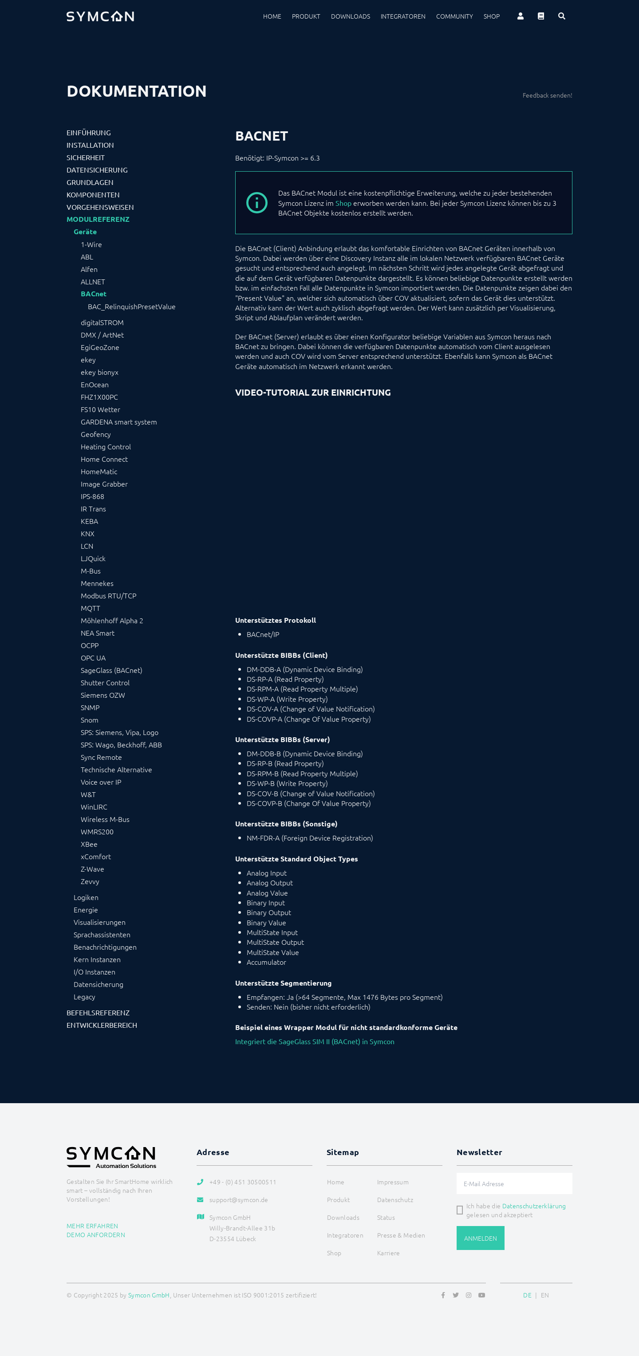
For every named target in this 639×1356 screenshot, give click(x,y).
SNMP (90, 707)
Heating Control (106, 446)
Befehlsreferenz (98, 1012)
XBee (89, 843)
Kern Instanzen (97, 959)
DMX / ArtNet (102, 334)
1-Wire (91, 244)
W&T (88, 794)
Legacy (84, 996)
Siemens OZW (103, 694)
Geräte (85, 231)
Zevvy (90, 880)
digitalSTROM (102, 322)
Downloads (350, 16)
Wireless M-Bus (105, 818)
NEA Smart (97, 632)
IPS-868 (92, 495)
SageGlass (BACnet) (111, 669)
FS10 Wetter (100, 409)
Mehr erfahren (92, 1225)
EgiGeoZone (100, 346)
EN (545, 1294)
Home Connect (104, 458)
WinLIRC (94, 806)
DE (527, 1294)
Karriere (388, 1252)
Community (454, 16)
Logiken (86, 896)
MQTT (90, 607)
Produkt (306, 16)
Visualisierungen (100, 921)
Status (386, 1217)
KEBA (89, 520)
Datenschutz (395, 1199)
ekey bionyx (99, 371)
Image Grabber (104, 483)
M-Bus (91, 570)
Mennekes (97, 582)
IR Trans (93, 508)
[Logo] (100, 16)
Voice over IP (101, 781)
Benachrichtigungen (105, 946)
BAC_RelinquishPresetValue (132, 306)
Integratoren (403, 16)
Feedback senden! (547, 94)
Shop (492, 16)
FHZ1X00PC (99, 396)
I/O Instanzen (94, 971)
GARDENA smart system (119, 421)
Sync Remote (101, 756)
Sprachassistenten (102, 934)
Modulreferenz (98, 219)
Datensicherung (97, 169)
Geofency (96, 433)
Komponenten (93, 194)
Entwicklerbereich (102, 1024)
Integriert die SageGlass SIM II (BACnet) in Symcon (314, 1041)
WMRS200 (97, 831)
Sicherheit (86, 157)
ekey (88, 359)
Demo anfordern (96, 1234)
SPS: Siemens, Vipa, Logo (119, 731)
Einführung (89, 132)
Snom (90, 719)
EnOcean (95, 384)
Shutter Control (105, 682)
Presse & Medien (401, 1234)
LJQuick (93, 558)
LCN (87, 545)
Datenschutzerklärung (534, 1205)
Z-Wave (92, 868)
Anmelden (480, 1238)
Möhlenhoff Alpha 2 (112, 620)
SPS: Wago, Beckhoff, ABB (121, 744)
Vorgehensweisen (100, 206)
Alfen (89, 268)
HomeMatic (99, 471)
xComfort (96, 856)
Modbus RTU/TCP (108, 595)
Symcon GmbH (149, 1294)
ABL (87, 256)
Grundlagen (90, 181)
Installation (90, 144)
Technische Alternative (116, 769)
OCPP (90, 645)
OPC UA (93, 657)
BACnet (93, 293)
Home (272, 16)
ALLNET (93, 281)
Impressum (393, 1181)
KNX (88, 533)
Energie (86, 909)
